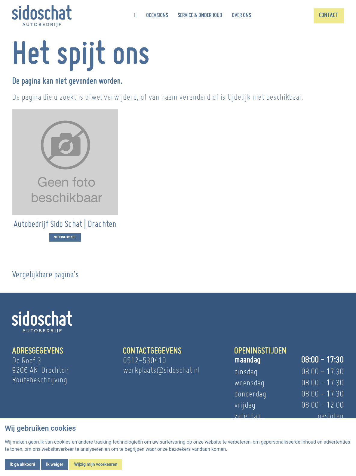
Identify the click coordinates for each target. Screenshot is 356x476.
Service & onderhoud (200, 15)
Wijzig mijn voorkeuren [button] (95, 464)
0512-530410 (144, 360)
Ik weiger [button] (54, 464)
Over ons (241, 15)
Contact (328, 16)
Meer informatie (65, 238)
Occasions (157, 15)
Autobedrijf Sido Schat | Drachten (65, 225)
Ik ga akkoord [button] (22, 464)
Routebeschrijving (39, 379)
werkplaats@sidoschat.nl (161, 370)
